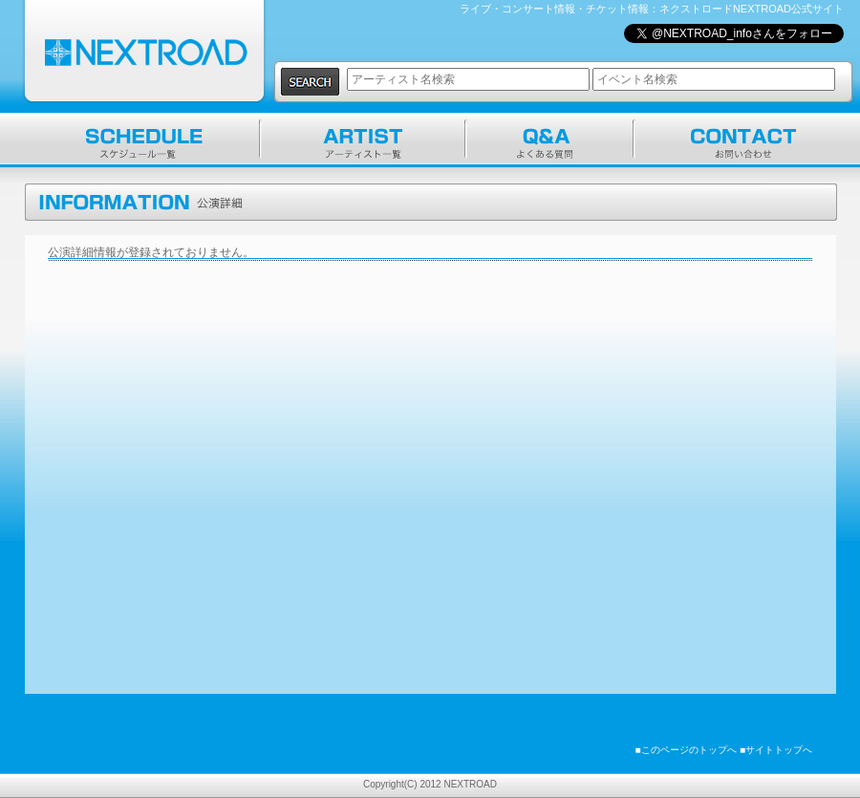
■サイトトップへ (776, 749)
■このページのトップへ (686, 749)
